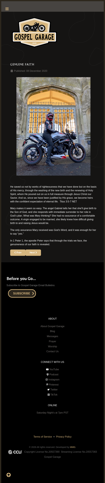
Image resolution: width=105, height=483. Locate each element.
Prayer (52, 341)
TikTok (54, 394)
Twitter (54, 389)
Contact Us (52, 351)
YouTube (54, 369)
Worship (52, 346)
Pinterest (54, 384)
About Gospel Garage (52, 326)
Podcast (53, 374)
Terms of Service (43, 436)
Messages (52, 336)
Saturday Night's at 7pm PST (53, 412)
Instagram (53, 379)
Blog (52, 331)
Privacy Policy (63, 436)
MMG (72, 447)
